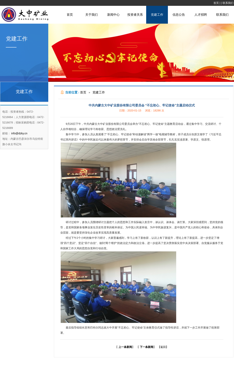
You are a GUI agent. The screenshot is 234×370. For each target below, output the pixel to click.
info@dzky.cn (18, 133)
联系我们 (228, 2)
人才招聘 (200, 14)
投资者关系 (135, 14)
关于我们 (91, 14)
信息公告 (179, 14)
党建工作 (157, 14)
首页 (216, 2)
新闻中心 (113, 14)
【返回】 (163, 346)
